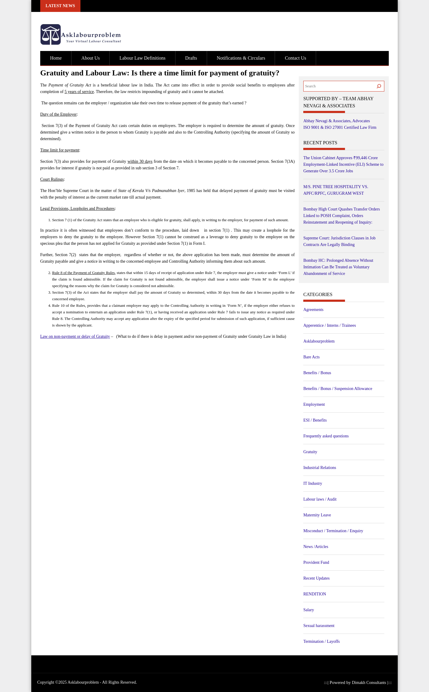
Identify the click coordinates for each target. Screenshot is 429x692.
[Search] (379, 86)
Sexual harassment (319, 625)
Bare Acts (311, 357)
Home (56, 58)
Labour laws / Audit (320, 499)
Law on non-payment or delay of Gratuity (75, 337)
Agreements (313, 309)
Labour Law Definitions (142, 58)
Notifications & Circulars (241, 58)
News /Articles (315, 546)
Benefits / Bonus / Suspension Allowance (337, 388)
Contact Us (295, 58)
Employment (314, 404)
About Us (90, 58)
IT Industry (312, 483)
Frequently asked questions (326, 436)
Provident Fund (316, 562)
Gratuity (310, 452)
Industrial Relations (319, 467)
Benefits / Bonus (317, 373)
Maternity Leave (317, 515)
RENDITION (314, 594)
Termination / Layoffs (321, 641)
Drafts (191, 58)
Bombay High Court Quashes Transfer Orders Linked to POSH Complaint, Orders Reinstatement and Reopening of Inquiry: (341, 216)
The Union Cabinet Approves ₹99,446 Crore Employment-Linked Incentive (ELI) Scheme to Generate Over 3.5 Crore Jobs (343, 164)
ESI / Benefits (315, 420)
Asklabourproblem (319, 341)
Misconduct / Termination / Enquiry (333, 531)
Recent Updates (316, 578)
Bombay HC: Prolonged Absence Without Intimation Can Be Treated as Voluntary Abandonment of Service (338, 267)
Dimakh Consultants (369, 682)
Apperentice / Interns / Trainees (329, 325)
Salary (308, 610)
